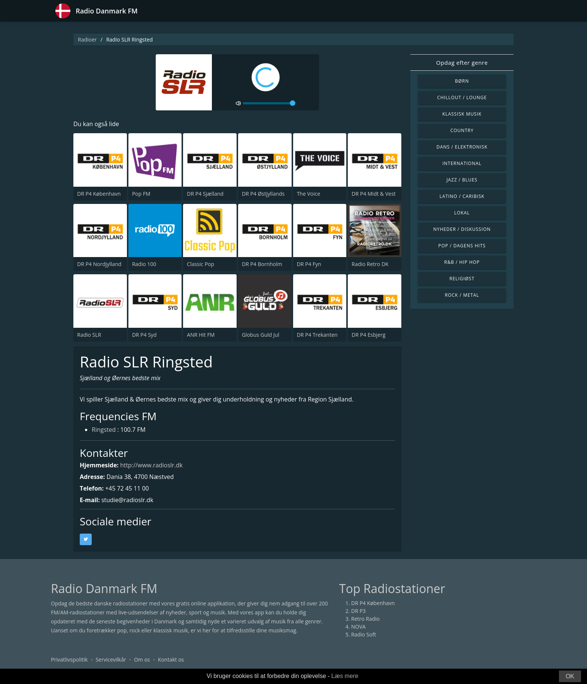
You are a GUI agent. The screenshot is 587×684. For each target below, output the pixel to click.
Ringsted (104, 430)
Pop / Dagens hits (462, 245)
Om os (142, 659)
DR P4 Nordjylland (99, 264)
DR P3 (358, 610)
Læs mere (344, 676)
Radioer (87, 39)
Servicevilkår (110, 659)
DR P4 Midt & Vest (374, 193)
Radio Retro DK (370, 264)
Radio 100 (144, 264)
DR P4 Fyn (309, 264)
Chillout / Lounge (462, 97)
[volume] (269, 103)
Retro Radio (365, 618)
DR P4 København (99, 193)
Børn (462, 81)
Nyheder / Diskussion (462, 229)
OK (570, 676)
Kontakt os (171, 659)
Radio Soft (363, 634)
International (461, 163)
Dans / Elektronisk (462, 147)
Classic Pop (200, 264)
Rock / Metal (462, 295)
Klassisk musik (461, 114)
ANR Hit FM (201, 334)
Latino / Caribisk (462, 196)
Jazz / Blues (462, 180)
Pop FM (141, 193)
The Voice (308, 193)
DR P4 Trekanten (317, 334)
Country (462, 130)
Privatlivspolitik (69, 659)
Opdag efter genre (462, 62)
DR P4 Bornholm (262, 264)
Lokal (462, 213)
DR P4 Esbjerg (368, 334)
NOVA (358, 626)
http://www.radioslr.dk (152, 465)
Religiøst (462, 278)
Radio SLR (89, 334)
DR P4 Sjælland (205, 193)
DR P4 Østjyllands (263, 193)
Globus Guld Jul (260, 334)
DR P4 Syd (144, 334)
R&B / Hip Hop (462, 262)
